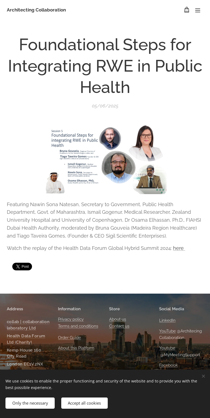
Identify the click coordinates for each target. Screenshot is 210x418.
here (179, 248)
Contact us (119, 326)
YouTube (167, 331)
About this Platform (76, 348)
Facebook (168, 365)
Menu (197, 10)
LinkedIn (167, 320)
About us (117, 319)
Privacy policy (71, 319)
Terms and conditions (78, 326)
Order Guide (69, 337)
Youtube (167, 348)
